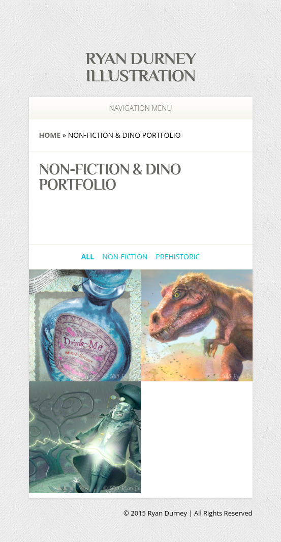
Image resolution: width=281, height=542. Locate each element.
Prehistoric (178, 256)
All (87, 256)
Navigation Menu (134, 108)
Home (50, 135)
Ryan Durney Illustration (140, 66)
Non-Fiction (124, 256)
